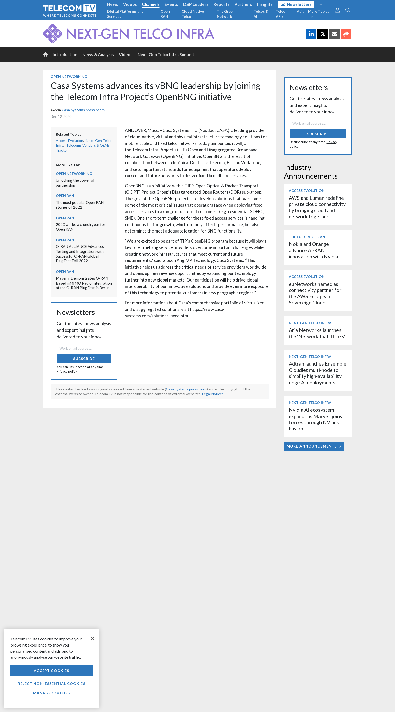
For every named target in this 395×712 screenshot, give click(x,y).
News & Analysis (98, 54)
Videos (130, 4)
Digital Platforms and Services (125, 14)
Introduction (65, 54)
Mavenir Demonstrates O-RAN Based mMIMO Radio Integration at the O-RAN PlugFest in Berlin (84, 283)
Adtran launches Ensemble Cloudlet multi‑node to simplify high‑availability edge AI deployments (317, 373)
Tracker (62, 150)
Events (171, 4)
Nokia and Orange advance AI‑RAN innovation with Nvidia (313, 250)
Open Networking (69, 76)
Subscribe (84, 358)
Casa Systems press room (83, 110)
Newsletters (296, 4)
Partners (243, 4)
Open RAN (165, 14)
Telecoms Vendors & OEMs (88, 145)
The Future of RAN (307, 237)
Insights (265, 4)
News (112, 4)
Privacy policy (67, 371)
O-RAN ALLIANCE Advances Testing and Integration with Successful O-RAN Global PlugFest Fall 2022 (80, 253)
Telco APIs (280, 14)
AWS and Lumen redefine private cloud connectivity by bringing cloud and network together (317, 207)
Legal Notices (213, 394)
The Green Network (226, 14)
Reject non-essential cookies (51, 683)
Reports (222, 4)
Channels (151, 4)
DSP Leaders (196, 4)
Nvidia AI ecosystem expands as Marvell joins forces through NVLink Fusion (315, 419)
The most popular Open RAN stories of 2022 (80, 204)
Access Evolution (69, 140)
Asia (300, 11)
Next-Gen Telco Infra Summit (166, 54)
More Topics (318, 13)
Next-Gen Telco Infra (310, 323)
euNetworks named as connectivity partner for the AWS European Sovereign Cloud (315, 293)
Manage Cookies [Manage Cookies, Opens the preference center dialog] (51, 693)
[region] (51, 668)
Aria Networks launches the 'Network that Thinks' (317, 333)
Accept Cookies (51, 670)
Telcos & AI (261, 14)
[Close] (92, 638)
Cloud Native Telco (193, 14)
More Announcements (314, 446)
